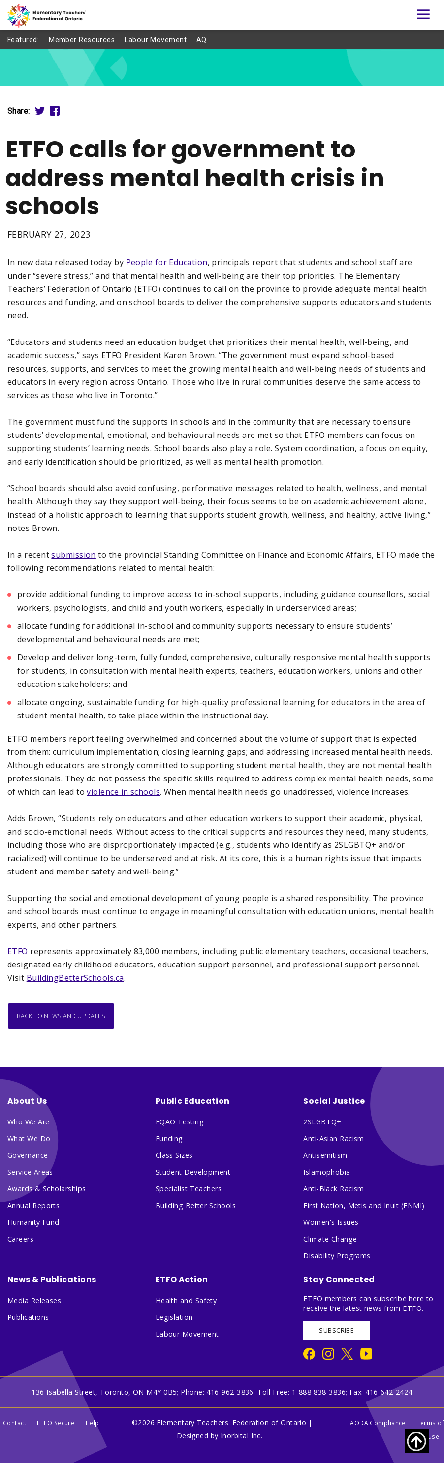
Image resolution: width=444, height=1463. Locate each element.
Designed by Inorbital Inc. (220, 1435)
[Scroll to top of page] (417, 1441)
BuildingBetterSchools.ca (75, 977)
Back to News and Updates (61, 1016)
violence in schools (123, 791)
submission (73, 554)
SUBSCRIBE (336, 1330)
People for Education (167, 262)
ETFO (17, 951)
